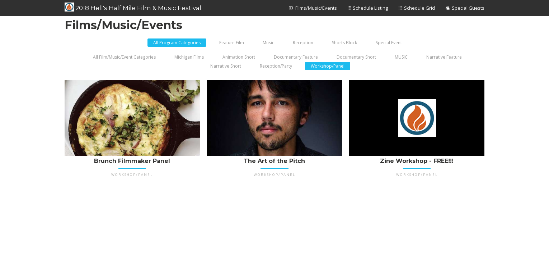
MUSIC (401, 57)
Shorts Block (344, 43)
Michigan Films (189, 57)
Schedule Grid (419, 8)
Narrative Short (225, 66)
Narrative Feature (444, 57)
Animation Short (238, 57)
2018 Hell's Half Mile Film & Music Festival (133, 7)
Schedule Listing (370, 8)
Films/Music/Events (316, 8)
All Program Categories (177, 43)
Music (268, 43)
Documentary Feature (296, 57)
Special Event (389, 43)
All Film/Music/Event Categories (124, 57)
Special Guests (468, 8)
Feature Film (231, 43)
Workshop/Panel (327, 66)
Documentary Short (356, 57)
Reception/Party (276, 66)
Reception (303, 43)
